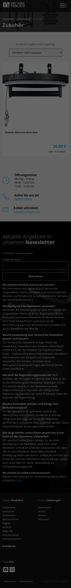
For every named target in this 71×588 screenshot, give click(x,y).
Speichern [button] (35, 557)
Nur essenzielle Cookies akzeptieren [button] (35, 566)
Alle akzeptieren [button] (35, 548)
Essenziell (9, 538)
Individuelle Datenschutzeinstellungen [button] (35, 576)
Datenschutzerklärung (14, 530)
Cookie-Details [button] (35, 583)
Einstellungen (16, 533)
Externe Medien (56, 538)
